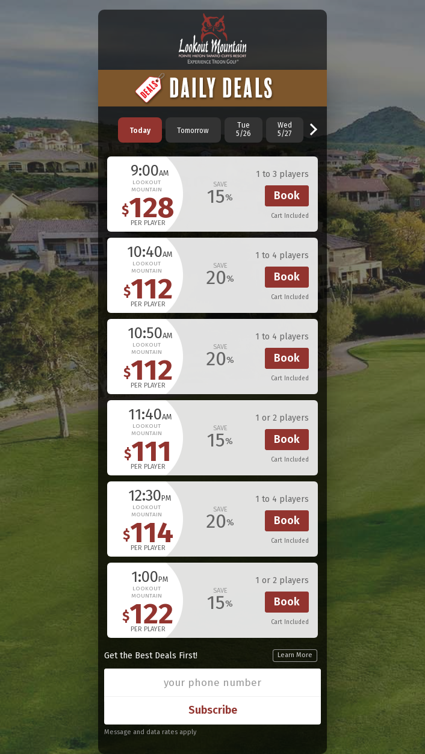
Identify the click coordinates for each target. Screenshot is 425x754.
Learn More (295, 655)
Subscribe (212, 710)
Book (287, 195)
